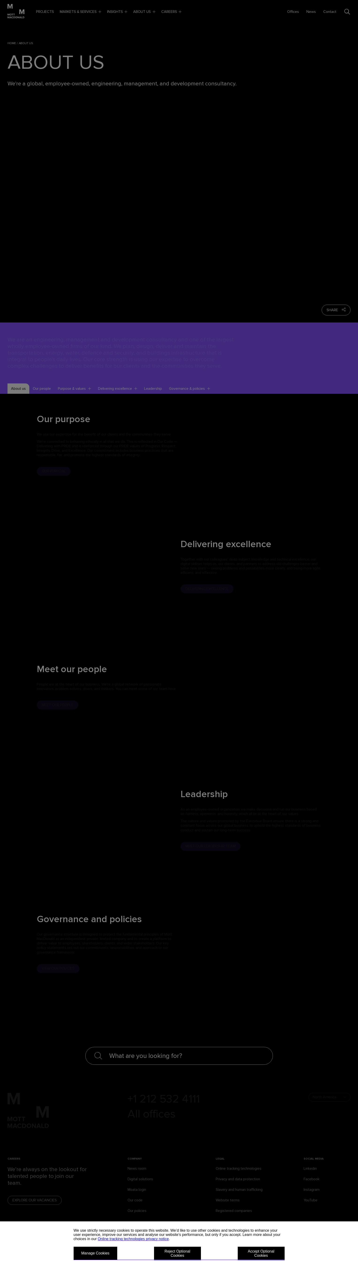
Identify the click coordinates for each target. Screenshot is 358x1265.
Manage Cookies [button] (95, 1253)
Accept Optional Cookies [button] (261, 1253)
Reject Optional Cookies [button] (177, 1253)
